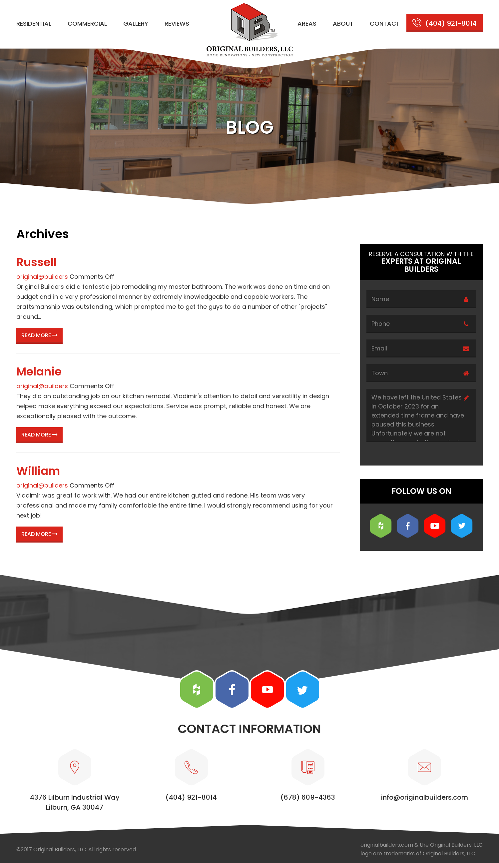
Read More (39, 335)
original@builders (42, 276)
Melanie (39, 371)
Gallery (135, 23)
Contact (385, 23)
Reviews (177, 23)
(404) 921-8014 (451, 23)
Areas (306, 23)
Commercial (87, 23)
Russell (36, 262)
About (343, 23)
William (38, 471)
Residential (33, 23)
